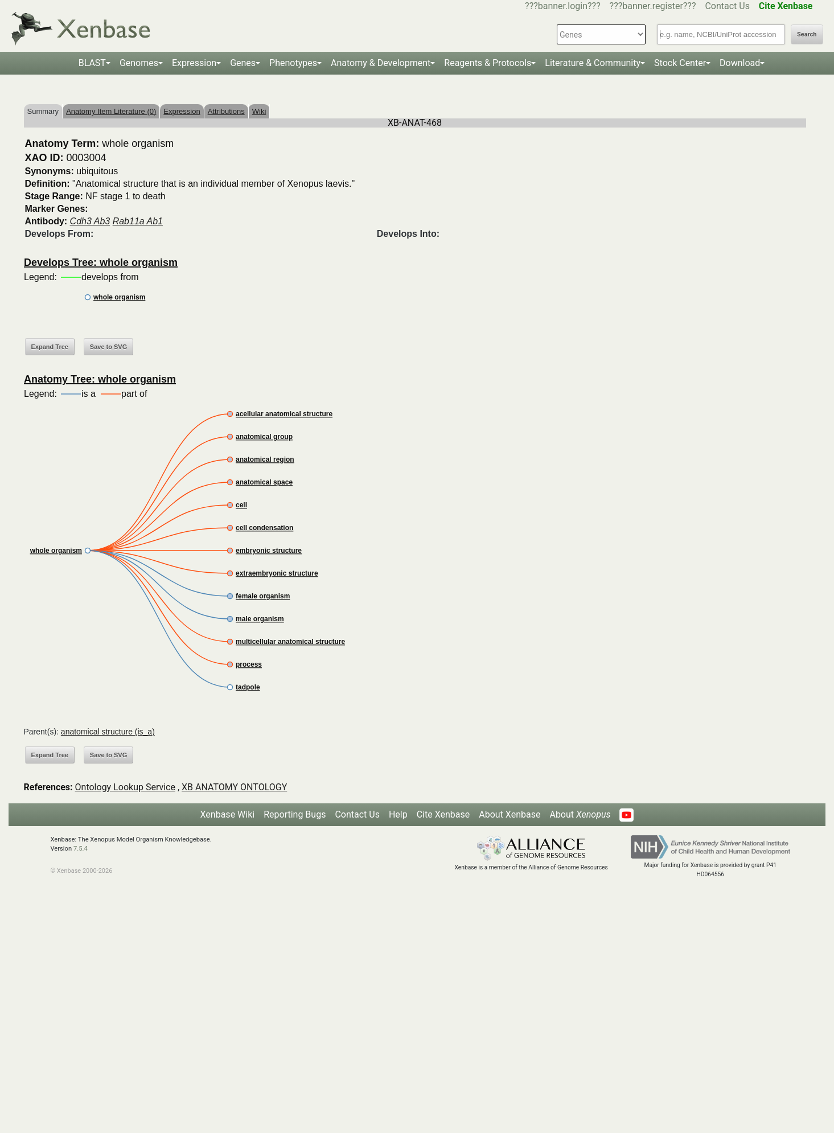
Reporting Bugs (295, 814)
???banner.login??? (563, 6)
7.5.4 (80, 848)
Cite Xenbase (443, 814)
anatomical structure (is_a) (108, 731)
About (579, 814)
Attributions (226, 111)
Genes (243, 63)
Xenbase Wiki (227, 814)
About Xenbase (509, 814)
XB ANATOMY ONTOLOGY (234, 787)
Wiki (259, 111)
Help (398, 814)
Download (740, 63)
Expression (194, 63)
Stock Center (680, 63)
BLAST (92, 63)
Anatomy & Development (380, 63)
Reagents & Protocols (487, 63)
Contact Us (727, 6)
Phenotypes (293, 63)
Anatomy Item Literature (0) (111, 111)
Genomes (139, 63)
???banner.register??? (653, 6)
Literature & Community (592, 63)
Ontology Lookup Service (125, 787)
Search (806, 34)
